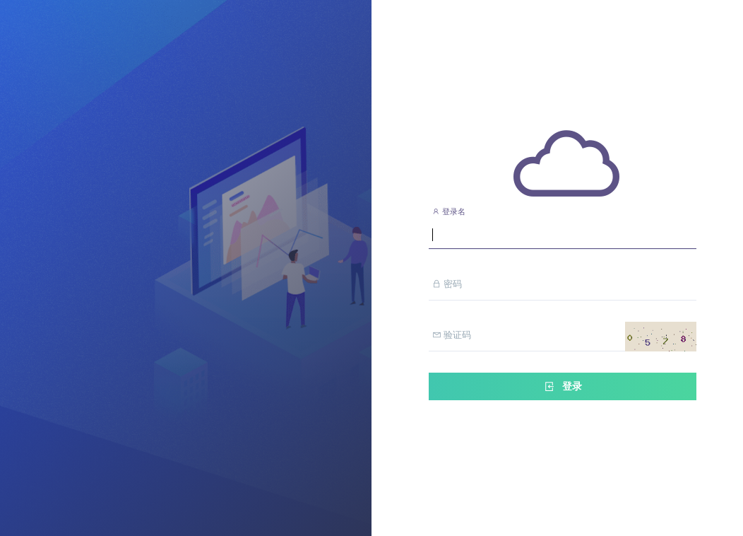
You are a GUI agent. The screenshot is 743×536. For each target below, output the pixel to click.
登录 (562, 386)
